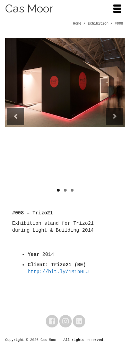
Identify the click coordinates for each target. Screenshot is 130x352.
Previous (15, 116)
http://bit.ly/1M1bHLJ (58, 272)
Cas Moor (29, 8)
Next (114, 116)
